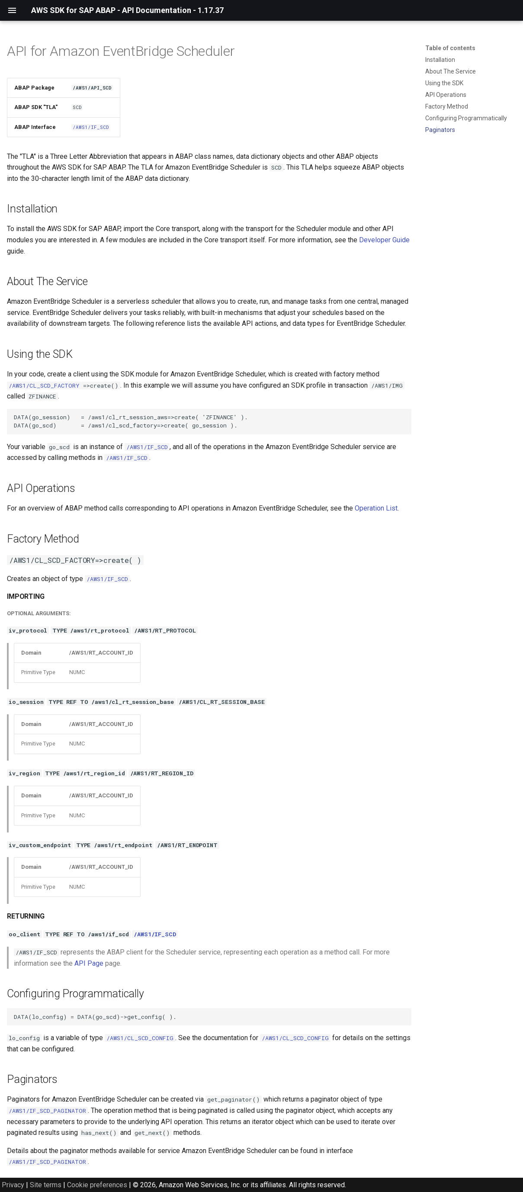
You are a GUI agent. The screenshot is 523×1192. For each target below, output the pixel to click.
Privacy (13, 1185)
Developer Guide (384, 240)
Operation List (376, 508)
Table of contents (450, 48)
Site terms (45, 1185)
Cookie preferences (97, 1185)
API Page (88, 963)
